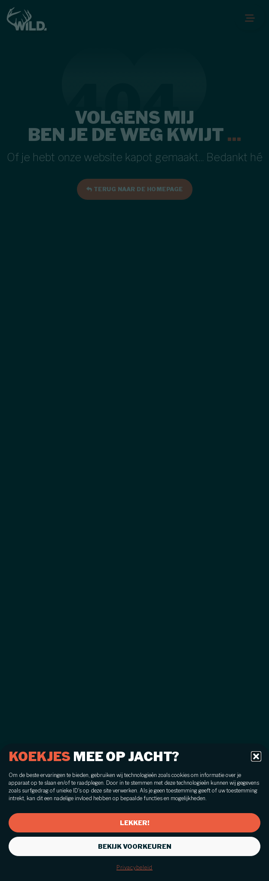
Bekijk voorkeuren (134, 846)
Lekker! (135, 823)
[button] (256, 756)
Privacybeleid (134, 867)
